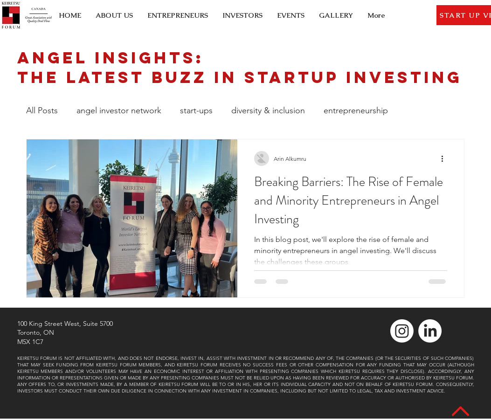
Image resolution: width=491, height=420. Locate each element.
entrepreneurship (356, 110)
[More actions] (445, 158)
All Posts (42, 110)
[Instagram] (11, 154)
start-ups (196, 110)
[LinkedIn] (11, 181)
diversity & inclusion (268, 110)
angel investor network (118, 110)
